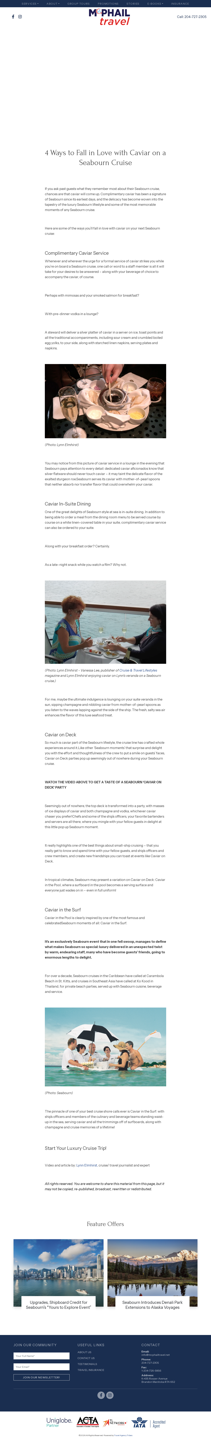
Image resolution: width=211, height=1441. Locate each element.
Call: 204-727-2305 (191, 17)
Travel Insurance (90, 1370)
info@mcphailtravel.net (155, 1354)
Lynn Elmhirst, (87, 1165)
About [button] (52, 3)
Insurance (180, 3)
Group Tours (78, 3)
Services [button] (29, 3)
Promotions (108, 3)
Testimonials (87, 1364)
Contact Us (86, 1358)
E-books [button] (154, 3)
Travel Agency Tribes (123, 1435)
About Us (84, 1352)
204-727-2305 (150, 1362)
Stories (133, 3)
